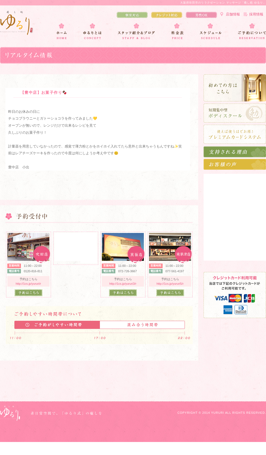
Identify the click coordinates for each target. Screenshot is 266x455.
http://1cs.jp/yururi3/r (123, 283)
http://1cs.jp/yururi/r (28, 283)
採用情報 (256, 14)
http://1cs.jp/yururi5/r (170, 283)
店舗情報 (233, 14)
